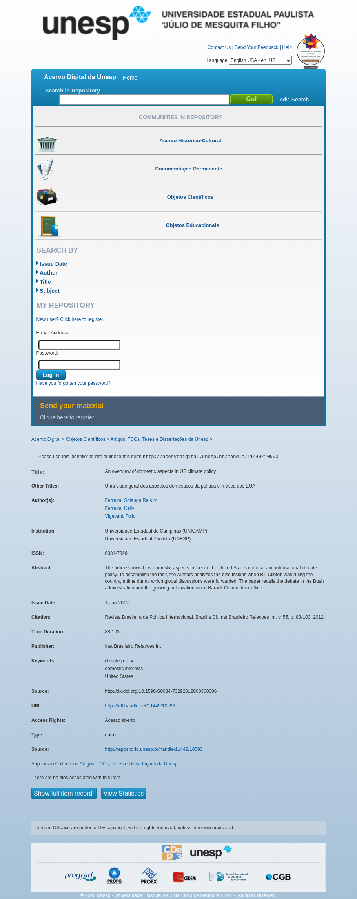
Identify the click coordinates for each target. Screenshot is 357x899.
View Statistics (124, 793)
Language (249, 60)
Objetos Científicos (86, 439)
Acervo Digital (45, 439)
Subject (50, 291)
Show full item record (64, 793)
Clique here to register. (67, 417)
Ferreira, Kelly (120, 508)
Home (130, 77)
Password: (47, 353)
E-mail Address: (52, 332)
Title (45, 282)
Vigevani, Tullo (120, 516)
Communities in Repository (180, 117)
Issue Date (53, 264)
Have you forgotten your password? (73, 383)
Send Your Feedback (256, 47)
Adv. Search (294, 99)
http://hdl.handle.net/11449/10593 (140, 706)
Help (287, 47)
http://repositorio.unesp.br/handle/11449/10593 (154, 749)
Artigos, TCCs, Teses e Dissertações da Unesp (159, 439)
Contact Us (219, 47)
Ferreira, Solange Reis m (131, 500)
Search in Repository (72, 90)
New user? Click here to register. (70, 319)
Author (49, 273)
